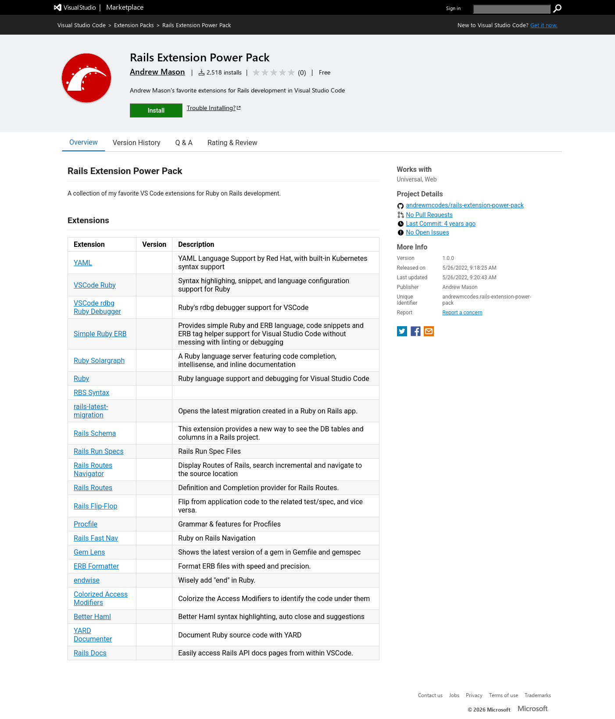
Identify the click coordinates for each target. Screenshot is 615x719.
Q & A (184, 143)
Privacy (474, 694)
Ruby (81, 378)
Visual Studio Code (81, 24)
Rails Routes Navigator (93, 469)
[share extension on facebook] (416, 334)
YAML (83, 263)
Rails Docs (90, 653)
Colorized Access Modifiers (101, 598)
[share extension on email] (429, 334)
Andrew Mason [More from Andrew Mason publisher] (157, 71)
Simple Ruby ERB (100, 334)
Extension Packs (134, 24)
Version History (137, 143)
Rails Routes (93, 488)
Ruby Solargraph (99, 360)
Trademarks (538, 694)
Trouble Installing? (214, 107)
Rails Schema (95, 433)
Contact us (430, 694)
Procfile (85, 524)
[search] (512, 9)
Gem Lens (89, 552)
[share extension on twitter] (403, 334)
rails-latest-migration (91, 410)
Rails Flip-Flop (95, 506)
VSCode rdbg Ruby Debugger (97, 307)
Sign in (453, 8)
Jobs (454, 694)
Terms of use (503, 694)
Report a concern (462, 313)
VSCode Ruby (95, 285)
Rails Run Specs (99, 451)
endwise (87, 580)
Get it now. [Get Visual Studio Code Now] (544, 24)
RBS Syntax (91, 392)
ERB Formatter (96, 566)
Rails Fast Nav (96, 538)
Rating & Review (232, 143)
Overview (83, 142)
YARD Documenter (93, 634)
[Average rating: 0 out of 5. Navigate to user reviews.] (278, 73)
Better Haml (92, 616)
